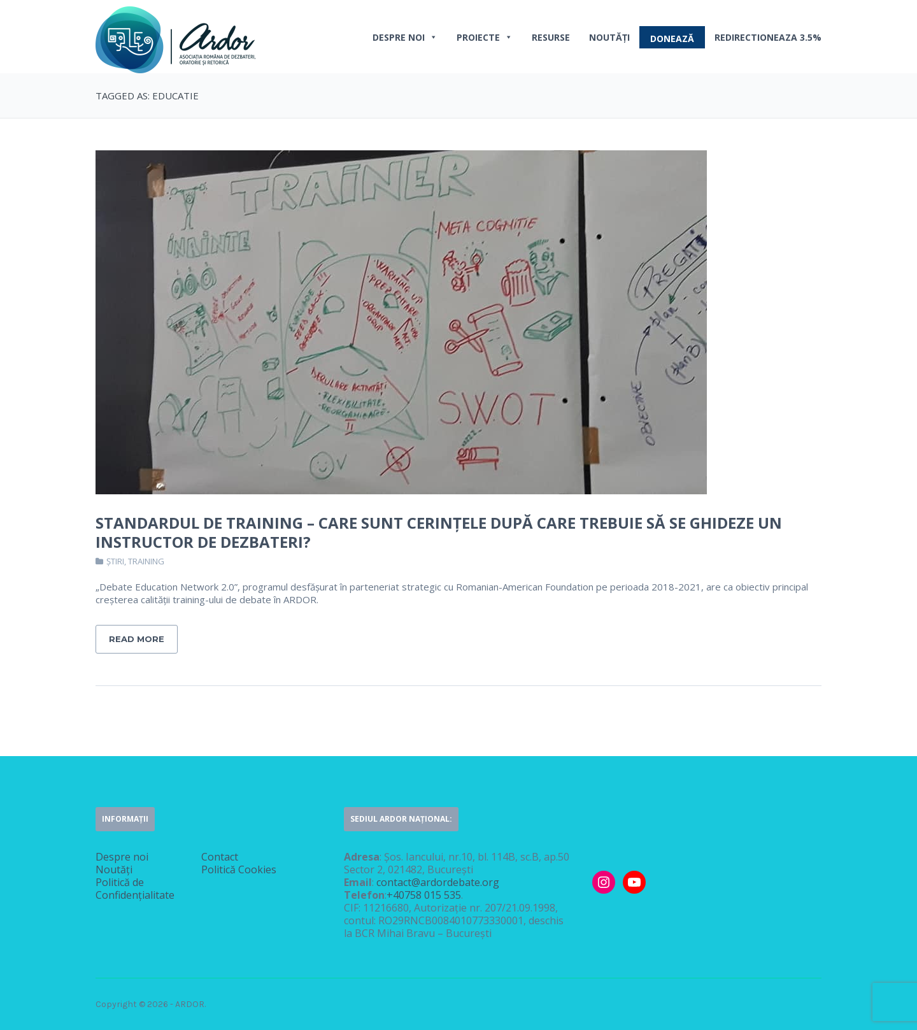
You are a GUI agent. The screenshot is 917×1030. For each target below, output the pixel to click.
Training (146, 561)
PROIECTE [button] (485, 37)
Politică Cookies (238, 869)
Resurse (551, 37)
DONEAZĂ (672, 38)
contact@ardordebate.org (437, 882)
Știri (115, 561)
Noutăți (609, 37)
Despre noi (405, 37)
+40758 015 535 (424, 895)
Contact (219, 857)
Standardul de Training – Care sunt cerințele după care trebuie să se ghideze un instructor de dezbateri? (439, 532)
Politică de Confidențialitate (135, 888)
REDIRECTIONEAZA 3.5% (767, 37)
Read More (136, 639)
